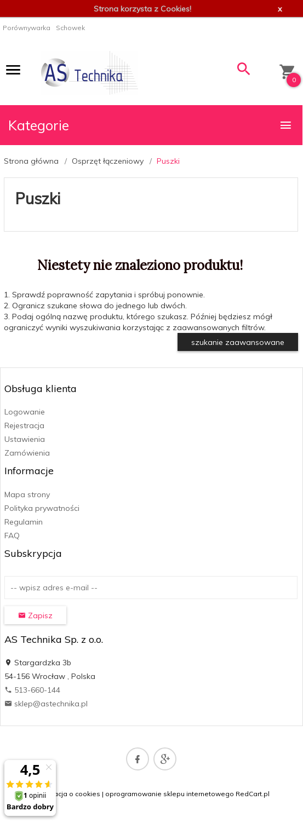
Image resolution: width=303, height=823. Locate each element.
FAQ (12, 535)
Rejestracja (24, 425)
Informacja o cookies (66, 794)
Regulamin (23, 522)
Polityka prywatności (41, 508)
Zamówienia (27, 453)
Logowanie (24, 412)
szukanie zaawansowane (237, 342)
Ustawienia (24, 439)
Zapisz (35, 615)
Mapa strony (27, 494)
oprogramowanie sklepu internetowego (169, 794)
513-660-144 (32, 690)
